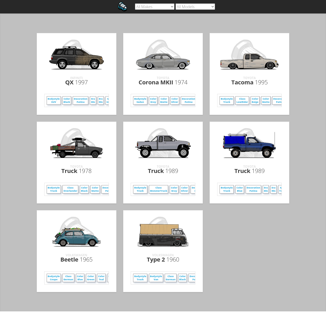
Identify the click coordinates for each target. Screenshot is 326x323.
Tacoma (249, 82)
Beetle (76, 259)
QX (76, 82)
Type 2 (163, 259)
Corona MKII (163, 82)
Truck (76, 171)
